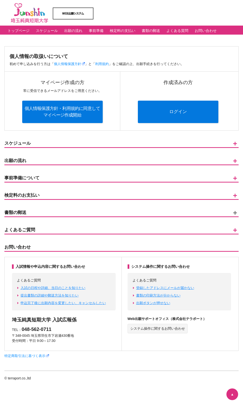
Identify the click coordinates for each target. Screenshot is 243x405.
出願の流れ (73, 31)
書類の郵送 (151, 31)
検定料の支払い (122, 31)
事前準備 (96, 31)
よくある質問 (177, 31)
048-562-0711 (36, 329)
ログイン (178, 111)
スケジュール (47, 31)
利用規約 (102, 64)
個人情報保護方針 (69, 64)
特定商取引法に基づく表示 (26, 356)
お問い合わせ (206, 31)
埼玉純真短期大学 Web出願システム (77, 13)
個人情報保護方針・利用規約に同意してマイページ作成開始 (62, 111)
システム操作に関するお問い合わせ (157, 328)
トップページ (19, 31)
